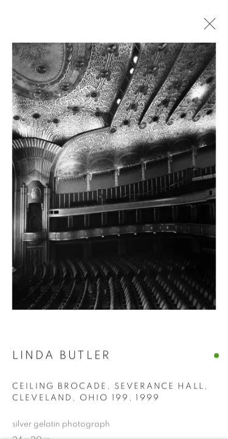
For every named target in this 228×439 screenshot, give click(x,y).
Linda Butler (61, 356)
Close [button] (207, 27)
